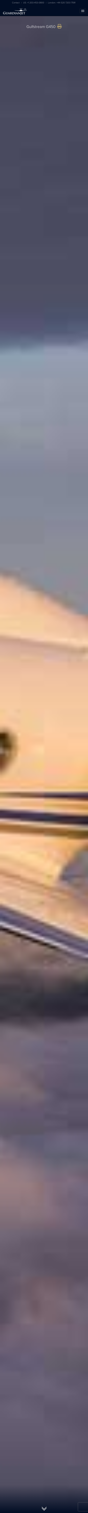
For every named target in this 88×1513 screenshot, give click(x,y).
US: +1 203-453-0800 (33, 3)
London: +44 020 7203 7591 (61, 3)
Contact (15, 3)
